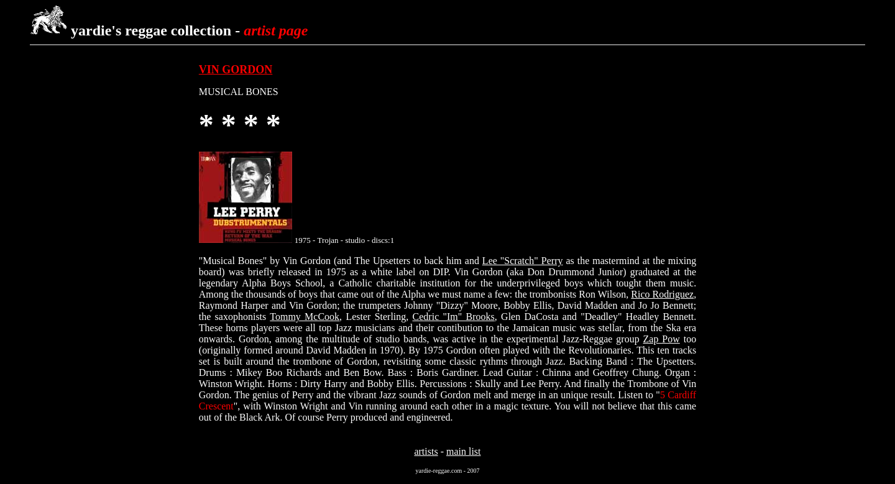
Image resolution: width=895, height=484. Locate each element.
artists (426, 451)
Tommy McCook (304, 316)
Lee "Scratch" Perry (522, 260)
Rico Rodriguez (662, 294)
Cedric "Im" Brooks (454, 316)
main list (463, 451)
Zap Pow (661, 339)
